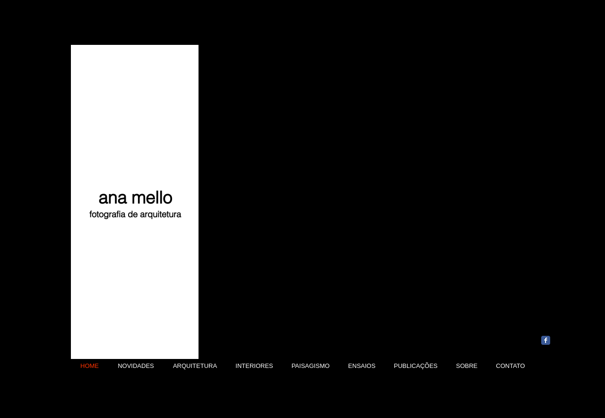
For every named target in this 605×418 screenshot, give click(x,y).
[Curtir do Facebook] (563, 325)
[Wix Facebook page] (545, 340)
